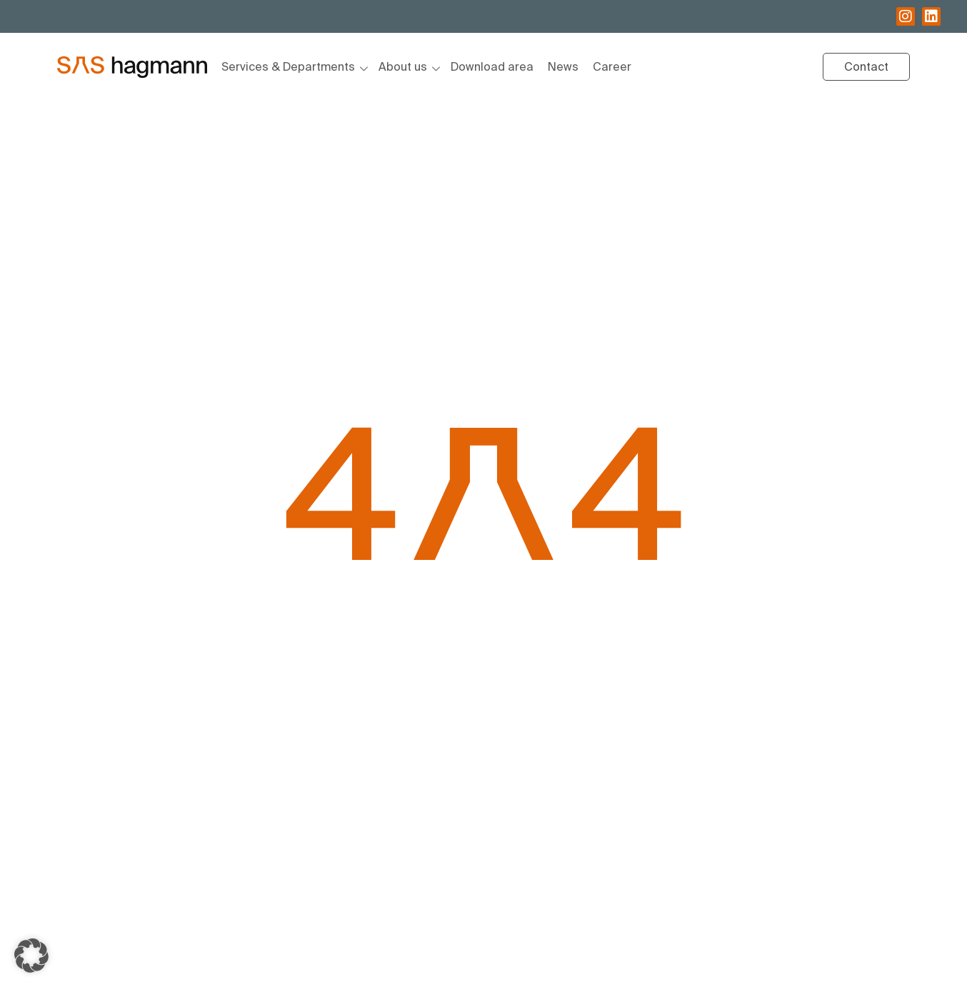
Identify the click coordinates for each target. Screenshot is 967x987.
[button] (31, 955)
